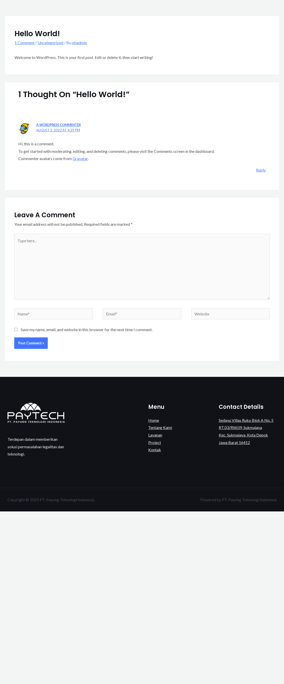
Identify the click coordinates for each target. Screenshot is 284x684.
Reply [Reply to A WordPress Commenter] (261, 170)
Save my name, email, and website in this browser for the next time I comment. (86, 329)
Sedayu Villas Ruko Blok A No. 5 (246, 420)
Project (248, 12)
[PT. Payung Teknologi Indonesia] (20, 12)
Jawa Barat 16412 (234, 442)
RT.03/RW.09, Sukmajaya (240, 427)
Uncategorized (50, 42)
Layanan (227, 12)
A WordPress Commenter (58, 125)
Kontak (268, 12)
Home (174, 12)
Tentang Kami (200, 12)
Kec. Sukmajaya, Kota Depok (243, 435)
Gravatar (80, 158)
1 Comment (24, 42)
